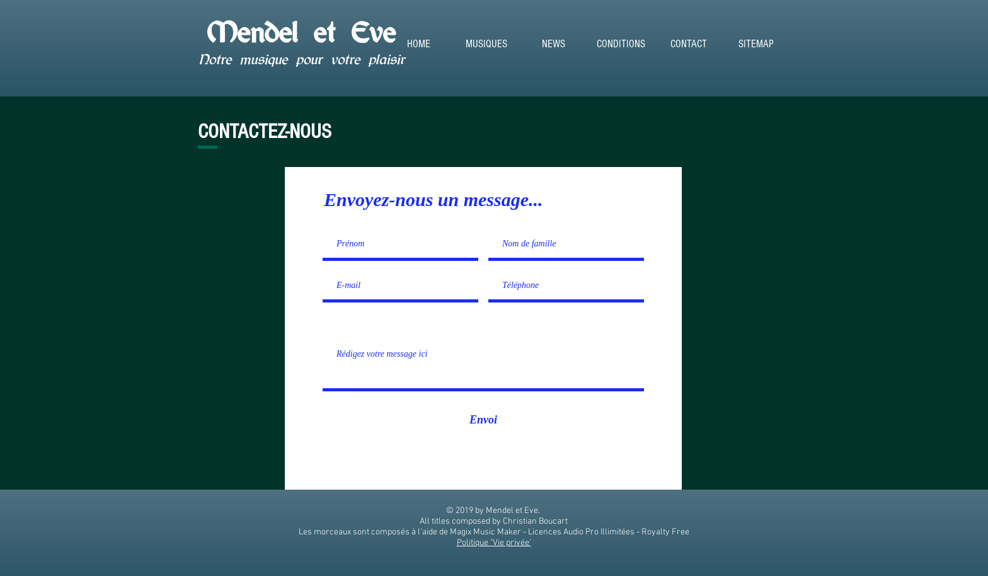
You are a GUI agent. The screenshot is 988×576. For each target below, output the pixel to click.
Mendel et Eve (301, 32)
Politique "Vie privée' (494, 543)
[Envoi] (483, 420)
